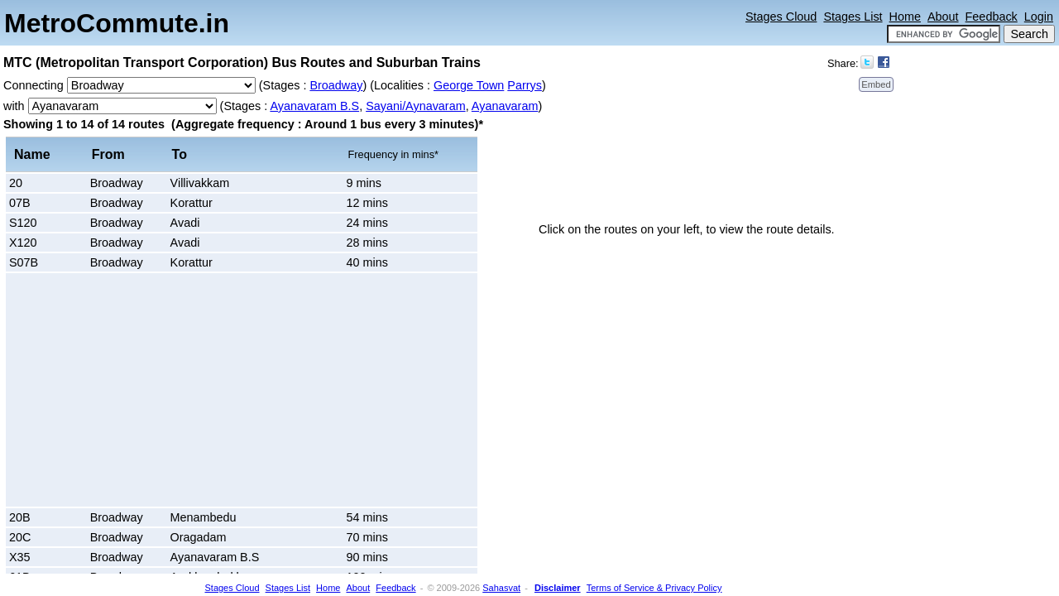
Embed (875, 84)
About (943, 16)
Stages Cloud (781, 16)
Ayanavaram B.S (314, 106)
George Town (469, 85)
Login (1038, 16)
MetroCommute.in (116, 23)
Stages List (852, 16)
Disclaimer (557, 588)
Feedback (992, 16)
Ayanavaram (505, 106)
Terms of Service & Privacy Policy (654, 588)
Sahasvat (501, 588)
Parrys (524, 85)
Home (905, 16)
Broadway (335, 85)
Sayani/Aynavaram (416, 106)
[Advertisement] (149, 390)
